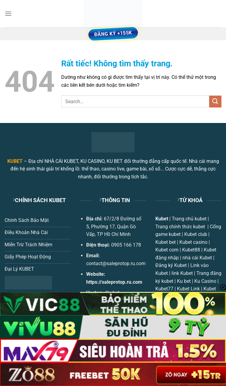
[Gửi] (215, 101)
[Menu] (8, 13)
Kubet (161, 219)
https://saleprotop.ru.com (114, 282)
